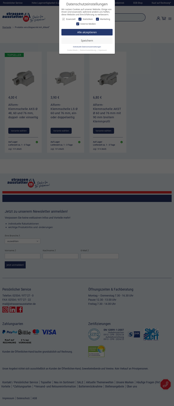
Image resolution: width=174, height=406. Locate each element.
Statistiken (85, 19)
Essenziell (69, 19)
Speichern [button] (87, 40)
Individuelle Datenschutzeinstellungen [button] (87, 47)
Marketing (103, 19)
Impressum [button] (102, 50)
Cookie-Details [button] (72, 50)
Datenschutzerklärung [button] (88, 50)
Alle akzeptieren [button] (87, 32)
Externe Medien (86, 23)
